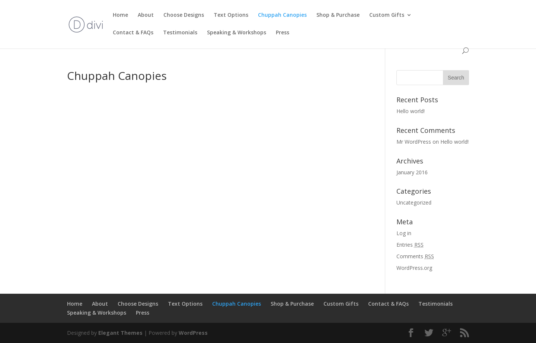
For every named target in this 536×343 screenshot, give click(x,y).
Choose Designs (183, 15)
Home (120, 15)
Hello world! (410, 111)
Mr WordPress (413, 141)
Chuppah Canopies (282, 15)
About (146, 15)
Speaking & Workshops (236, 33)
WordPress (193, 332)
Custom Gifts (386, 15)
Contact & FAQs (133, 33)
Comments (415, 256)
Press (282, 33)
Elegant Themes (120, 332)
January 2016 (412, 172)
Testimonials (180, 33)
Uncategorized (413, 202)
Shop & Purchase (338, 15)
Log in (403, 233)
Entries (410, 244)
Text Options (231, 15)
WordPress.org (414, 267)
